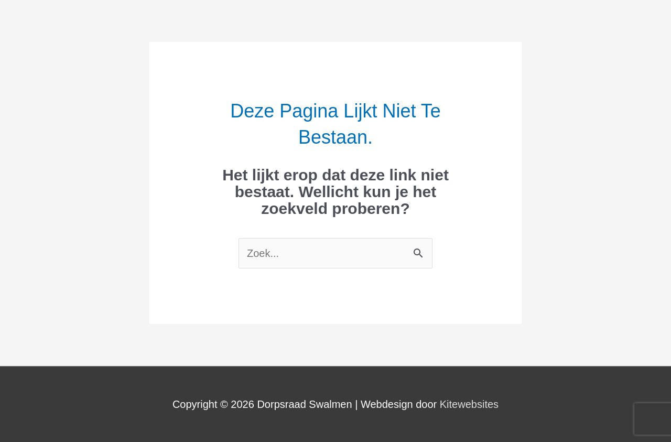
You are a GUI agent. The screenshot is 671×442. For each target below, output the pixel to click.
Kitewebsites (469, 404)
